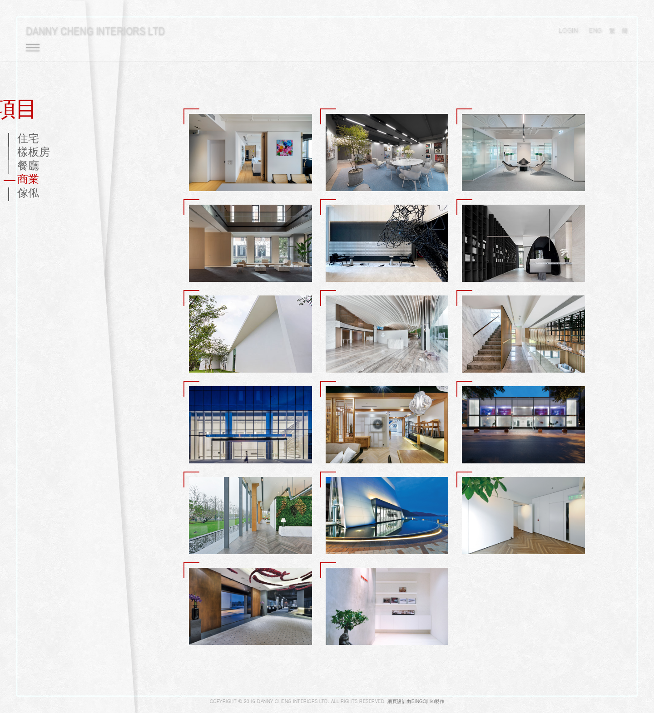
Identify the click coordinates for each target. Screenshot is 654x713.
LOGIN (564, 35)
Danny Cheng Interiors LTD (99, 35)
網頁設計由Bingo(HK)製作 (415, 703)
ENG (592, 35)
